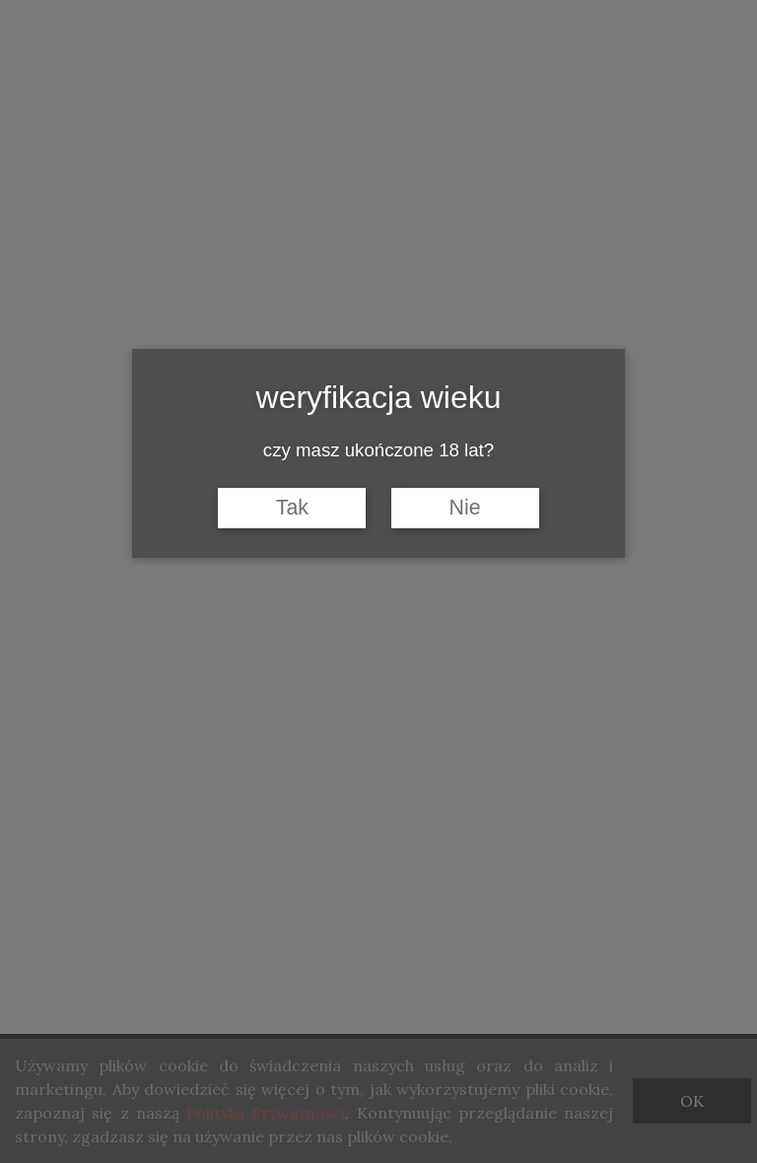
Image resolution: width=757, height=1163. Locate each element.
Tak (292, 507)
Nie (465, 507)
